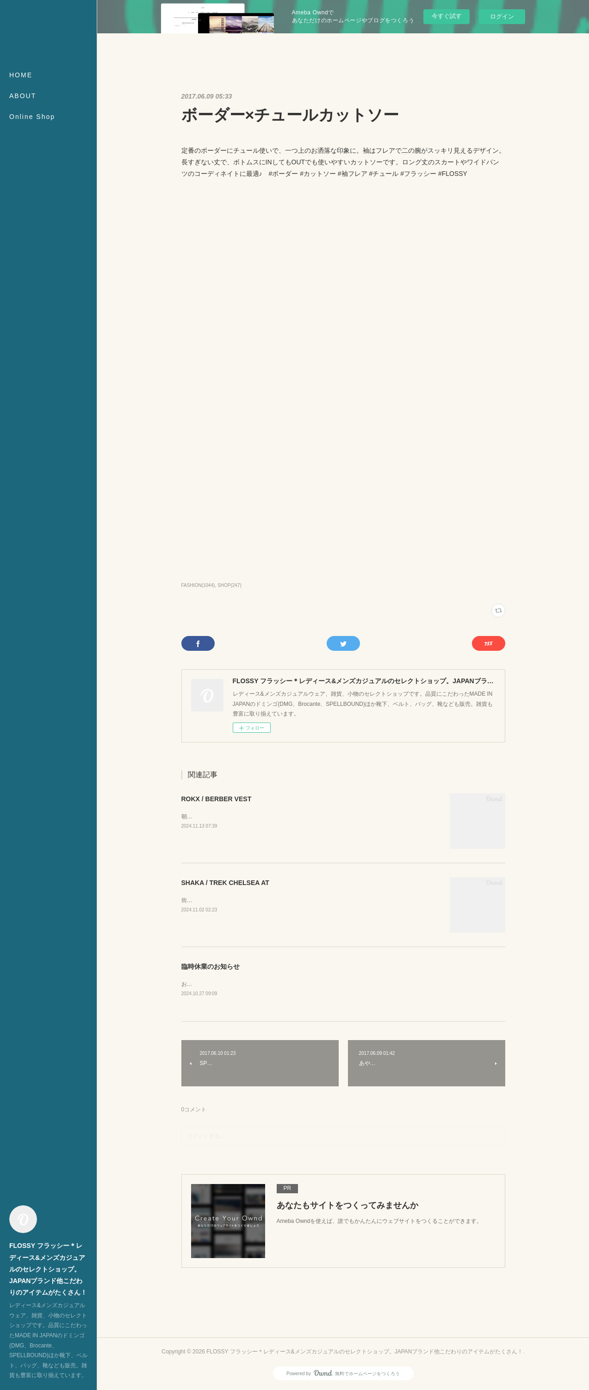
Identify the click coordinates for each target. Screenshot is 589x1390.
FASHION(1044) (198, 585)
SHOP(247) (229, 585)
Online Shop (32, 116)
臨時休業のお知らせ (210, 966)
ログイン (502, 16)
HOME (20, 75)
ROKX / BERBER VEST (216, 799)
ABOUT (22, 96)
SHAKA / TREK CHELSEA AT (225, 882)
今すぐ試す (447, 15)
